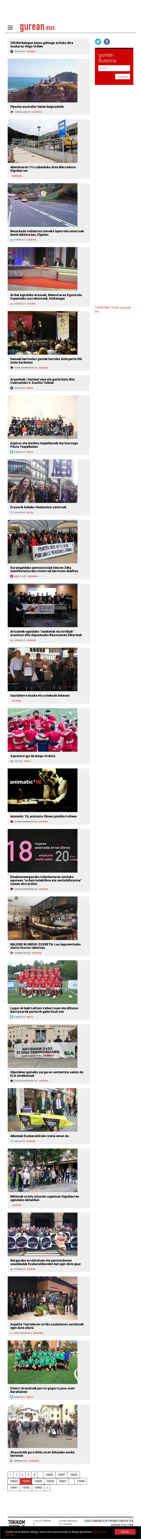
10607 (62, 1481)
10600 (49, 1474)
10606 (50, 1481)
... (40, 1474)
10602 (74, 1474)
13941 (14, 1487)
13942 (26, 1487)
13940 (81, 1481)
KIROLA (30, 388)
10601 (61, 1474)
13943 (38, 1487)
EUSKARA (31, 51)
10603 (14, 1481)
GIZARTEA (37, 112)
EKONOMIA (17, 176)
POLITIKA (31, 304)
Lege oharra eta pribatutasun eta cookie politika (108, 1523)
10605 (38, 1481)
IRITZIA (30, 512)
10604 (26, 1481)
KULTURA (16, 701)
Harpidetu (122, 76)
